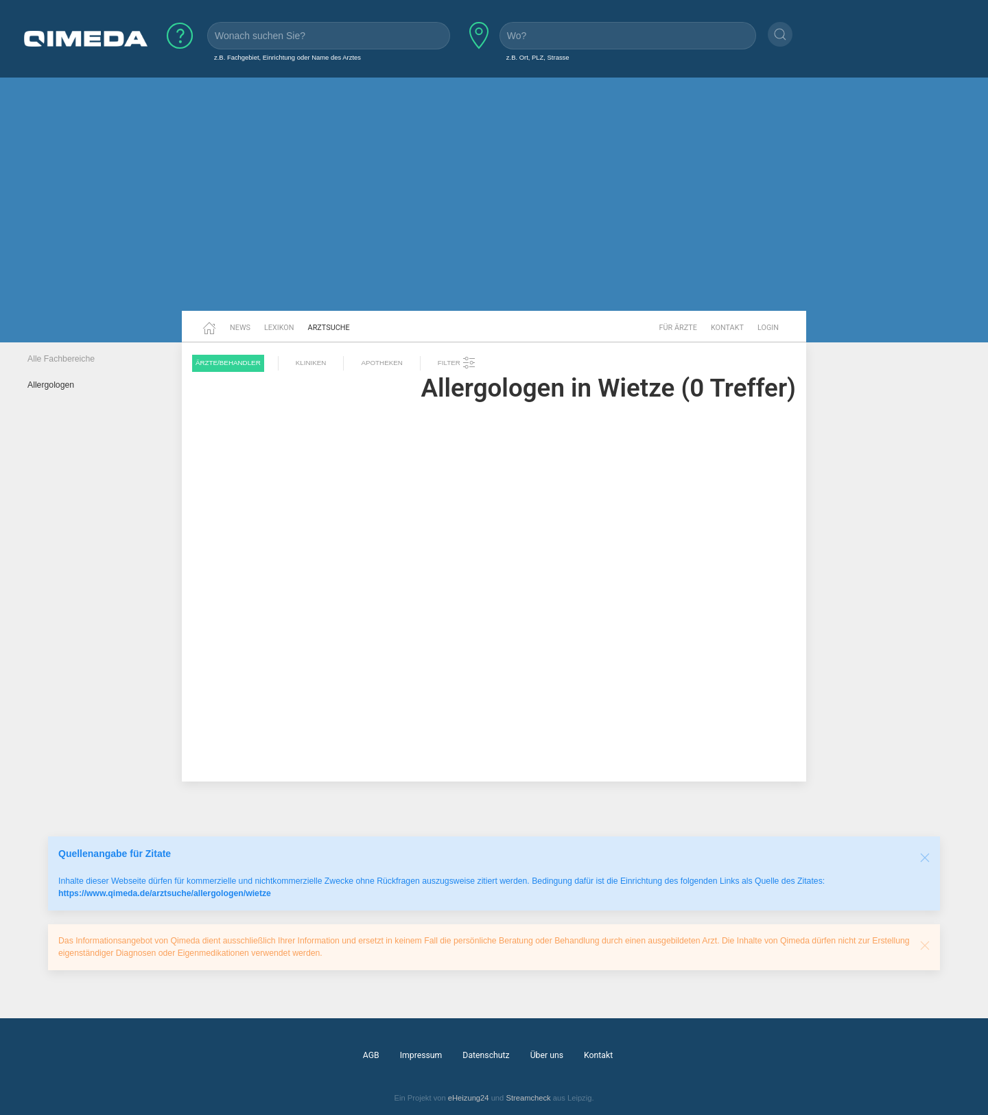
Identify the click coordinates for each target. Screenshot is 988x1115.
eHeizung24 (468, 1098)
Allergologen (50, 385)
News (240, 327)
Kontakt (727, 327)
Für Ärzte (678, 327)
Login (768, 327)
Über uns (546, 1055)
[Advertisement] (494, 204)
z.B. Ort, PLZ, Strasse (537, 57)
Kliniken (311, 362)
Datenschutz (485, 1055)
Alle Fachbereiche (61, 359)
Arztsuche (329, 327)
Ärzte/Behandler (228, 362)
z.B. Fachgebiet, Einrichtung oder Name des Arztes (287, 57)
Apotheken (381, 362)
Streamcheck (528, 1098)
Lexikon (279, 327)
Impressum (421, 1055)
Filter (457, 363)
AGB (371, 1055)
